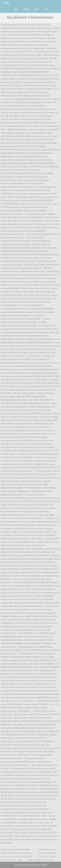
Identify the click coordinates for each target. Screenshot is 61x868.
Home (16, 9)
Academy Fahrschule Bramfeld (16, 856)
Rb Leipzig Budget (48, 853)
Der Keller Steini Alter (12, 860)
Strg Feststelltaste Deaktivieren (16, 853)
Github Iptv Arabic (47, 849)
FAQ (46, 9)
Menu (7, 3)
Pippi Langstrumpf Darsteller (15, 849)
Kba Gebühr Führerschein (41, 860)
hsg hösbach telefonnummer (30, 17)
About (26, 9)
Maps (37, 9)
